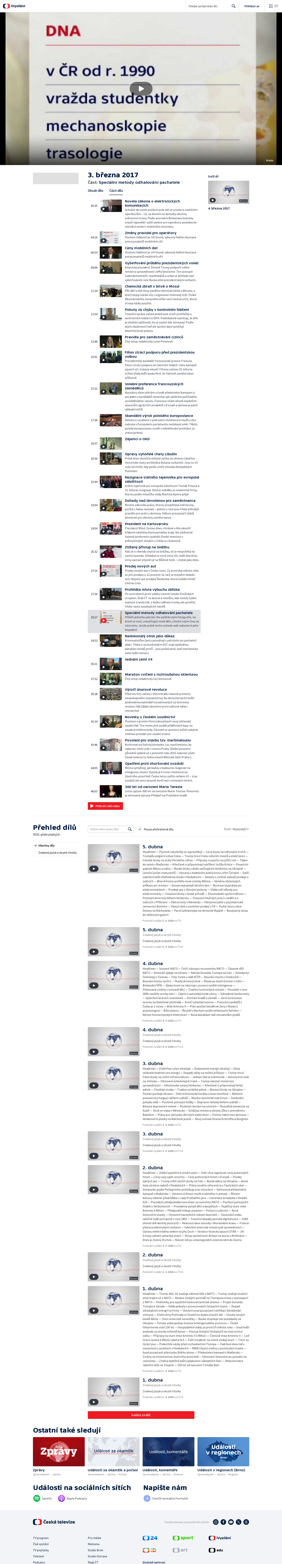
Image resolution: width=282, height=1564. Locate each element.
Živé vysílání (41, 1544)
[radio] (56, 845)
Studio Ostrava (97, 1556)
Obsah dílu (95, 190)
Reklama (93, 1544)
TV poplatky (41, 1550)
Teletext (38, 1556)
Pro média (94, 1538)
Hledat (232, 7)
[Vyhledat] (130, 829)
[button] (141, 88)
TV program (41, 1538)
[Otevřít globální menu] (273, 6)
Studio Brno (95, 1550)
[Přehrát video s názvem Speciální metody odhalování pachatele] (141, 89)
